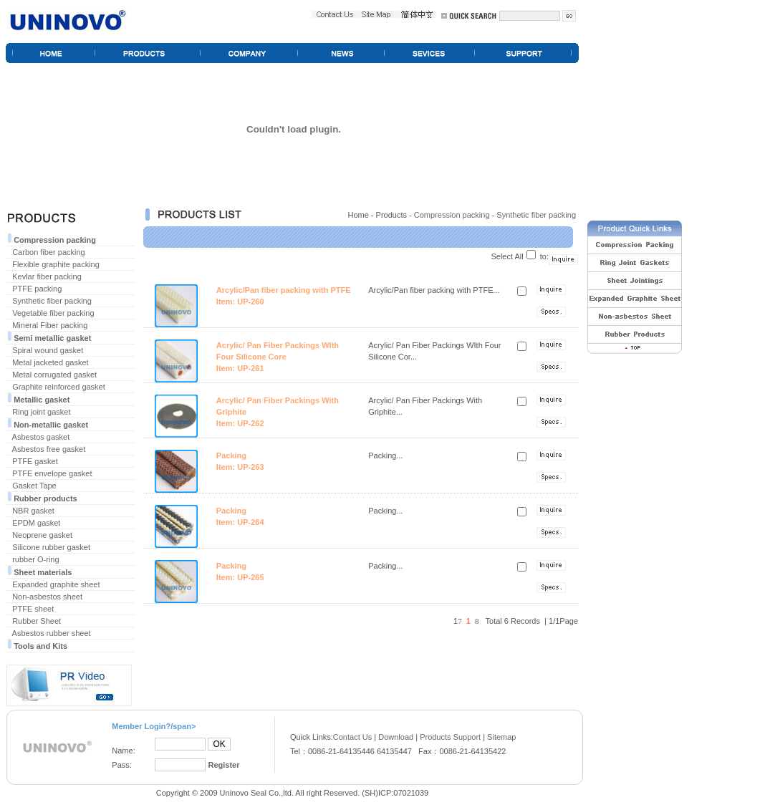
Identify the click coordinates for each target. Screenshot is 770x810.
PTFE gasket (35, 461)
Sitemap (501, 737)
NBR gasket (33, 510)
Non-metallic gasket (51, 424)
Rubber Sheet (36, 621)
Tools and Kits (40, 646)
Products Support (450, 737)
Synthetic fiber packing (52, 300)
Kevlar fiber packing (47, 276)
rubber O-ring (35, 559)
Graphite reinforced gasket (58, 386)
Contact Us (352, 737)
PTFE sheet (33, 608)
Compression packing (55, 240)
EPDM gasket (36, 523)
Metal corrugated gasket (54, 374)
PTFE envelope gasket (52, 473)
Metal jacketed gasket (50, 362)
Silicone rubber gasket (51, 547)
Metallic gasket (41, 399)
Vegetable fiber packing (53, 313)
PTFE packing (37, 288)
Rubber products (45, 498)
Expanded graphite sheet (56, 584)
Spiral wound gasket (47, 350)
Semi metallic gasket (52, 338)
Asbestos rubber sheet (51, 633)
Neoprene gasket (42, 535)
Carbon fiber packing (48, 252)
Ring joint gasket (41, 412)
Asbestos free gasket (49, 449)
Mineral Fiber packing (49, 325)
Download (395, 737)
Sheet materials (43, 572)
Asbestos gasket (41, 437)
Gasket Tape (34, 485)
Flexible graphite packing (56, 264)
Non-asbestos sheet (47, 596)
